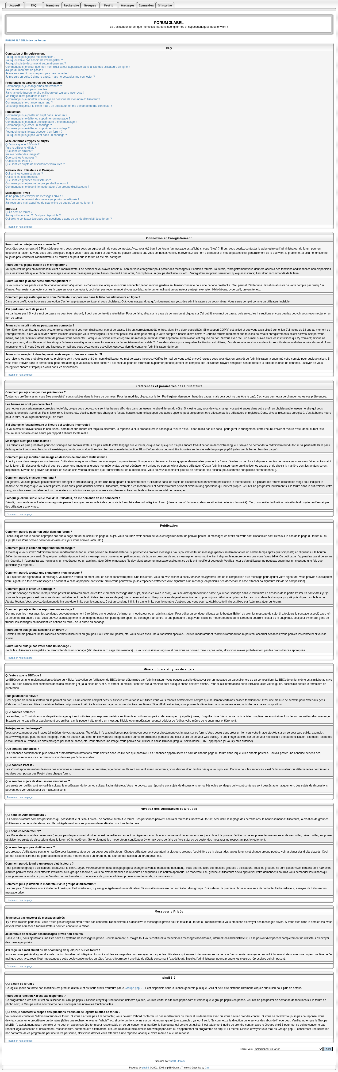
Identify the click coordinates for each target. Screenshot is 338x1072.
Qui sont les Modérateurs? (21, 177)
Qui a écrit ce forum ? (18, 212)
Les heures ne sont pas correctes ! (27, 89)
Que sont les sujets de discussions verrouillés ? (35, 164)
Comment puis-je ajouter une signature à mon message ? (41, 121)
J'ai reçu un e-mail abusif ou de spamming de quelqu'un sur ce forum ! (49, 202)
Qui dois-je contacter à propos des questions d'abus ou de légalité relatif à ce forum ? (58, 218)
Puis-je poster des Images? (22, 154)
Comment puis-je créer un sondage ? (28, 125)
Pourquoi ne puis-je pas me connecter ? (30, 57)
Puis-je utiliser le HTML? (20, 147)
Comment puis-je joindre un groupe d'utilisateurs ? (36, 183)
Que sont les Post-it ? (18, 161)
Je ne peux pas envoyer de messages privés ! (34, 196)
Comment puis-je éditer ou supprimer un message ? (37, 118)
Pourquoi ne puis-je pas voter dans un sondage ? (36, 135)
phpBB (145, 1067)
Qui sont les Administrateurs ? (24, 173)
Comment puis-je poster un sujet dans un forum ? (36, 115)
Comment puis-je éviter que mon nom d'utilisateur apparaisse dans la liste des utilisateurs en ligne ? (67, 66)
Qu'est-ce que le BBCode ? (22, 144)
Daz (207, 1067)
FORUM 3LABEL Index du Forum (25, 40)
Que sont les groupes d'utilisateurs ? (28, 180)
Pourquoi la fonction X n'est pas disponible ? (33, 215)
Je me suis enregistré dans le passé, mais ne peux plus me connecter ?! (50, 76)
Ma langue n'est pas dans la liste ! (26, 96)
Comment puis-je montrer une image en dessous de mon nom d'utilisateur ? (52, 99)
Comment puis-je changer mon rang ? (29, 102)
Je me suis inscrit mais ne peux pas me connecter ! (37, 73)
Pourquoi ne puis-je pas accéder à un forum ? (33, 131)
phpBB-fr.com (177, 1061)
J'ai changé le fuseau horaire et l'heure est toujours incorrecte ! (44, 92)
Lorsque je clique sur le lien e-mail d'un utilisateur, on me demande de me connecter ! (58, 105)
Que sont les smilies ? (19, 151)
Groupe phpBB (134, 988)
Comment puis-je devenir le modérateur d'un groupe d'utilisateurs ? (47, 186)
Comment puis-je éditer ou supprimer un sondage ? (37, 128)
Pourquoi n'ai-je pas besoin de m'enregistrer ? (34, 60)
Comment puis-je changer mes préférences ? (33, 86)
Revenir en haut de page (20, 227)
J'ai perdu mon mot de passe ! (24, 70)
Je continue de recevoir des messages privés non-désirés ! (42, 199)
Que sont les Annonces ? (21, 157)
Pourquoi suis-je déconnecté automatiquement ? (35, 63)
